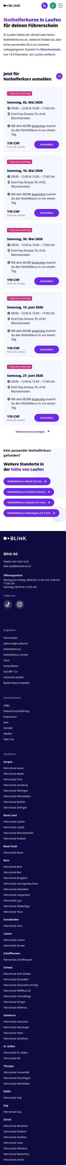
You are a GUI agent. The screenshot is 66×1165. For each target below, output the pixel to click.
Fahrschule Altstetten (16, 1125)
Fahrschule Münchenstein (18, 833)
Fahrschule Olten (13, 1033)
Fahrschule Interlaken (16, 889)
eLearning (38, 126)
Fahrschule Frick (13, 779)
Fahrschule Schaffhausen (18, 959)
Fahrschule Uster (13, 1142)
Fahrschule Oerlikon (15, 1137)
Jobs (6, 722)
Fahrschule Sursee (14, 945)
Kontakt (8, 728)
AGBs (7, 705)
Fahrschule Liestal (14, 827)
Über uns (9, 739)
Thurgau (9, 1066)
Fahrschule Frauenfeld (16, 1072)
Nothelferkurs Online (16, 654)
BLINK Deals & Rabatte (17, 683)
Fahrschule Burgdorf (15, 878)
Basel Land (10, 815)
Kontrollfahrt (11, 666)
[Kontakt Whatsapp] (53, 5)
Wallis (7, 1091)
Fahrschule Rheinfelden (17, 796)
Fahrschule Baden (14, 773)
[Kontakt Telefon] (44, 5)
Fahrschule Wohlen (15, 802)
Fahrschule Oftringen (16, 790)
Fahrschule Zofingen (15, 807)
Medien (8, 733)
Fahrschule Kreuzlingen (17, 1078)
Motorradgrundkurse (16, 643)
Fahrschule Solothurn (16, 1038)
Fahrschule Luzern (14, 940)
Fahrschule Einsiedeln (16, 979)
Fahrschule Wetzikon (15, 1148)
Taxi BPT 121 (11, 671)
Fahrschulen (11, 637)
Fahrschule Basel (13, 852)
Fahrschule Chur (13, 925)
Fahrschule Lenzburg (16, 785)
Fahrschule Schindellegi (17, 996)
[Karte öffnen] (59, 76)
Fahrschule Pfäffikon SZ (17, 990)
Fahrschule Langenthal (17, 895)
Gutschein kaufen (14, 677)
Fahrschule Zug (12, 1111)
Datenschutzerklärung (16, 711)
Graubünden (11, 919)
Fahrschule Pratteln (15, 838)
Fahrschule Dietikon (15, 1131)
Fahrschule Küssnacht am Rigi (21, 985)
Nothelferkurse (12, 649)
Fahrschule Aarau (14, 768)
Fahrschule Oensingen (16, 1027)
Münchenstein (50, 49)
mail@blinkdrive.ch (20, 566)
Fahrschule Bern (13, 866)
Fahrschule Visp (13, 1097)
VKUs (7, 660)
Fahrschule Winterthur (17, 1154)
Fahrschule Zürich (14, 1159)
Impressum (10, 716)
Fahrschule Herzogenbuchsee (21, 883)
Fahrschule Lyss (13, 900)
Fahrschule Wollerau (15, 1007)
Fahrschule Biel (12, 872)
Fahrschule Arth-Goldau (17, 973)
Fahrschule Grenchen (16, 1021)
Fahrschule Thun (13, 911)
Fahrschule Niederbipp (17, 906)
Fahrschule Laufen (14, 821)
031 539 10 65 (21, 561)
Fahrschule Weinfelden (17, 1083)
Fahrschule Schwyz (14, 1002)
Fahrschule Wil (12, 1058)
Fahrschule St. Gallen (16, 1052)
